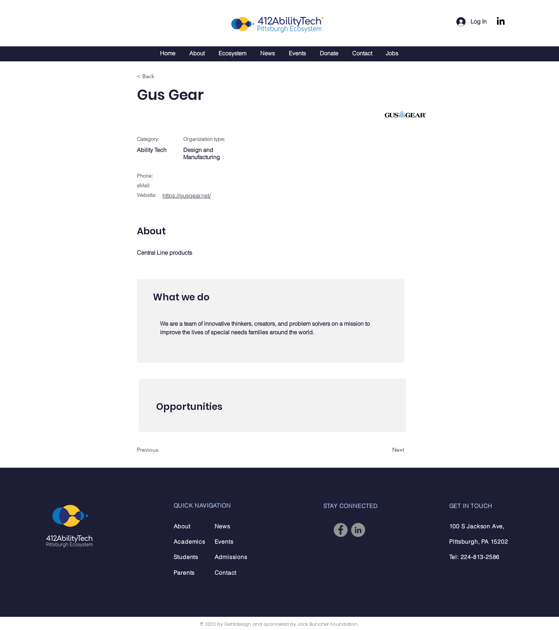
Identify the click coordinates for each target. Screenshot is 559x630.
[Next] (386, 450)
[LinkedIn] (501, 21)
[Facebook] (341, 530)
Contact (226, 572)
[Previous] (160, 450)
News (222, 526)
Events (224, 541)
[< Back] (160, 76)
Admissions (231, 556)
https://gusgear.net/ (187, 195)
